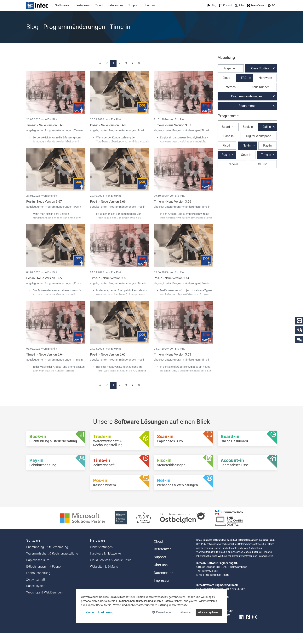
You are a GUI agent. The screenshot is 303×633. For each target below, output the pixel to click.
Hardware (265, 78)
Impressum (162, 580)
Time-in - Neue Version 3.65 (108, 278)
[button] (271, 5)
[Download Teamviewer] (255, 5)
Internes (230, 87)
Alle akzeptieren (209, 612)
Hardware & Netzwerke (105, 553)
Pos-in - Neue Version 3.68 (108, 125)
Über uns (161, 565)
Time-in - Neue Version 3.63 (172, 354)
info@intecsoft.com (217, 574)
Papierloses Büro (37, 560)
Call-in (266, 127)
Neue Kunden (260, 87)
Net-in (247, 145)
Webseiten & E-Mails (104, 566)
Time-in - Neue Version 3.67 (172, 125)
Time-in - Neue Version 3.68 (45, 125)
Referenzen (163, 549)
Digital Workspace (258, 136)
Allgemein (230, 68)
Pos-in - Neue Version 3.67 (44, 201)
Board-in (227, 127)
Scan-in (246, 155)
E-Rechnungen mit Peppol (43, 566)
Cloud (226, 78)
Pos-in (141, 130)
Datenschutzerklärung (98, 612)
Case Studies (260, 68)
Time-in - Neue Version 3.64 (45, 354)
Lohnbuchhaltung (38, 573)
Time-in (78, 130)
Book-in (248, 127)
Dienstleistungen (101, 547)
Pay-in (267, 145)
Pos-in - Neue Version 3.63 (108, 354)
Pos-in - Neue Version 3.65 (44, 278)
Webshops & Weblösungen (44, 592)
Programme (246, 106)
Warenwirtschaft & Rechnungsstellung (52, 553)
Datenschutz (163, 573)
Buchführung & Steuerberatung (47, 547)
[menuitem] (62, 5)
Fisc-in (227, 145)
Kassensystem (36, 586)
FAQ (244, 78)
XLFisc (262, 164)
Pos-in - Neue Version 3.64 (171, 278)
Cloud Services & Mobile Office (110, 560)
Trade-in (232, 164)
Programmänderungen (59, 130)
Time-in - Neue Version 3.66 (172, 201)
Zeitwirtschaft (35, 579)
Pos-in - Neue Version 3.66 (108, 201)
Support (160, 557)
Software (33, 540)
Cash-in (228, 136)
